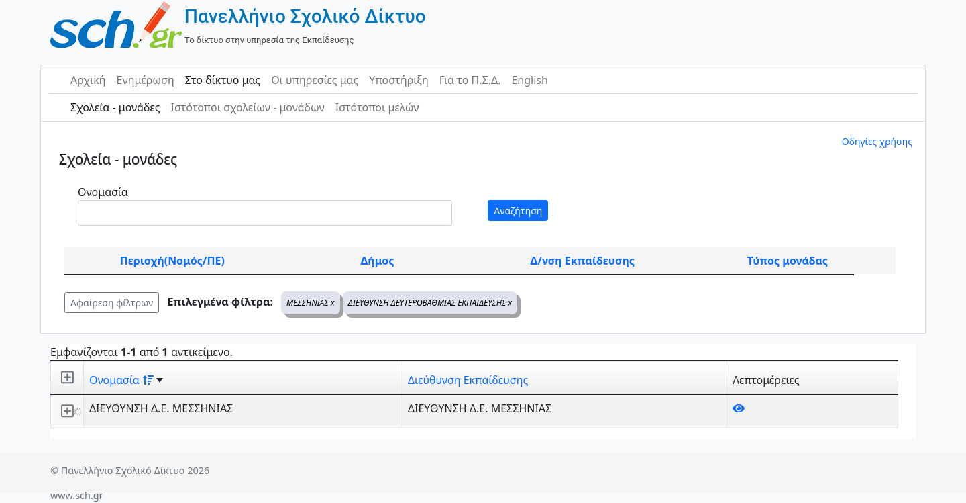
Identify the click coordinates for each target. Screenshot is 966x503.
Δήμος (377, 260)
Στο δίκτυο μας (222, 80)
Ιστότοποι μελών (377, 107)
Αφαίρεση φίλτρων (111, 302)
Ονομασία (103, 192)
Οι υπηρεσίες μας (314, 80)
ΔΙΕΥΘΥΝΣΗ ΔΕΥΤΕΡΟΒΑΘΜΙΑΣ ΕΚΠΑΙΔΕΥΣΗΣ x (430, 302)
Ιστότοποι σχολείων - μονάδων (247, 107)
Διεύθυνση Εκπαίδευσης (468, 380)
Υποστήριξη (399, 80)
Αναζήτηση (518, 210)
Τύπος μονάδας (787, 260)
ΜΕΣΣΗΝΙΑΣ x (310, 302)
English (529, 80)
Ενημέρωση (145, 80)
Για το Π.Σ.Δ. (470, 80)
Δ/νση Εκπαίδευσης (583, 260)
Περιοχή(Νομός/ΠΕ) (172, 260)
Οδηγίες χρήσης (877, 141)
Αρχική (88, 80)
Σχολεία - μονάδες (115, 107)
